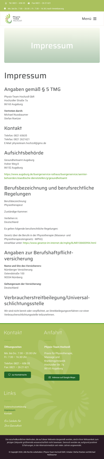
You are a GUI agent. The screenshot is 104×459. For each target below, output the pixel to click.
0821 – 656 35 (18, 3)
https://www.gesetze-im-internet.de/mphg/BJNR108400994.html (59, 242)
